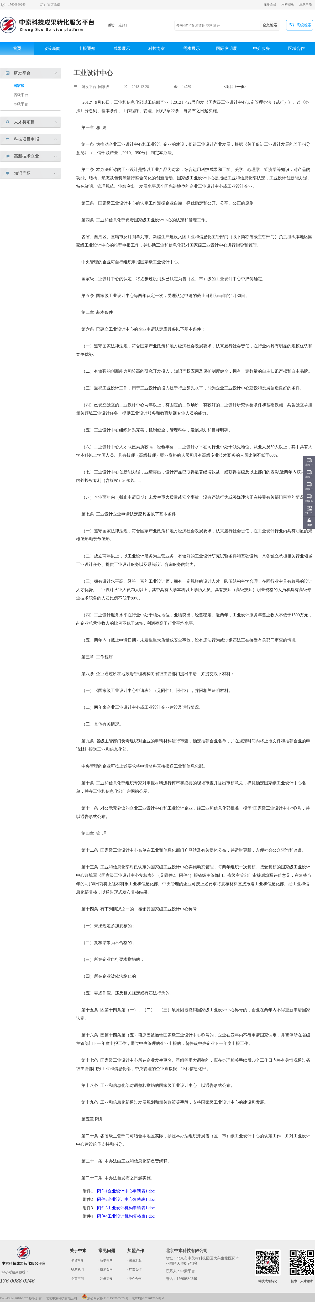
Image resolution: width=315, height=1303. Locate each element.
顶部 (309, 525)
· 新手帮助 (105, 1260)
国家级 (18, 86)
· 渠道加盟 (134, 1260)
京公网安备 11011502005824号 (105, 1298)
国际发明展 (226, 48)
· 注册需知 (105, 1278)
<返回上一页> (235, 87)
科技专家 (156, 48)
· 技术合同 (105, 1269)
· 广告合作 (134, 1269)
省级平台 (20, 95)
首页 (17, 48)
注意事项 (305, 4)
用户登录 (287, 4)
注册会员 (270, 4)
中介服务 (261, 48)
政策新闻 (52, 48)
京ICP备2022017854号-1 (148, 1298)
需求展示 (191, 48)
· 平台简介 (77, 1260)
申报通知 (86, 48)
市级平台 (20, 104)
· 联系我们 (77, 1269)
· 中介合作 (134, 1278)
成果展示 (121, 48)
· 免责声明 (77, 1278)
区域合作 (296, 48)
